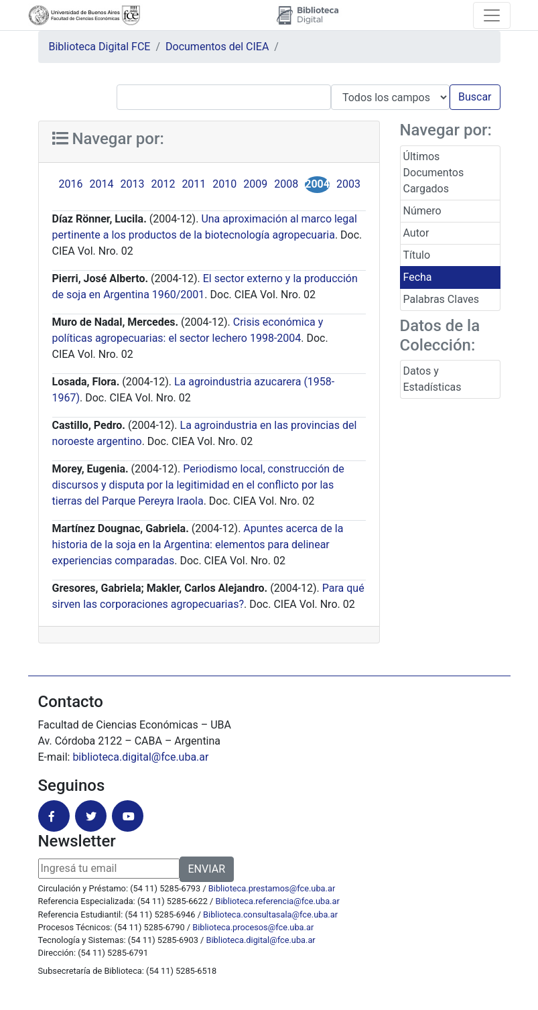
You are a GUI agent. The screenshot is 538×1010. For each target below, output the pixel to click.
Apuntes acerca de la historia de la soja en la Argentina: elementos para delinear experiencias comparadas (198, 544)
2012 (163, 184)
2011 (194, 184)
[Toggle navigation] (492, 15)
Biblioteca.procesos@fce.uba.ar (253, 927)
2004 (317, 184)
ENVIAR (206, 869)
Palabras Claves (441, 299)
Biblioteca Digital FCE (100, 46)
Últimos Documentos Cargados (433, 172)
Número (422, 210)
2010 (224, 184)
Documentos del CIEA (217, 46)
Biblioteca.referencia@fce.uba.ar (278, 901)
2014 (101, 184)
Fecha (417, 277)
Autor (416, 233)
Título (417, 255)
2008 (286, 184)
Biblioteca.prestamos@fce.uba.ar (271, 888)
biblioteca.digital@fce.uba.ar (140, 757)
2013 (132, 184)
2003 (348, 184)
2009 (255, 184)
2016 (71, 184)
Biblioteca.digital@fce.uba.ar (261, 940)
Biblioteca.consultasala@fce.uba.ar (270, 914)
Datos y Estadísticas (432, 379)
